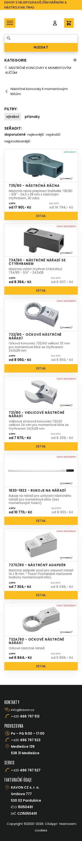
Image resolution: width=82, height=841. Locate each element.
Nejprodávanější (17, 141)
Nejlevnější (35, 134)
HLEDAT (41, 47)
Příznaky (32, 116)
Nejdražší (53, 134)
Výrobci (12, 116)
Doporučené (15, 134)
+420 (25, 716)
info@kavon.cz (22, 710)
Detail (41, 216)
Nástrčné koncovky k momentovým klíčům (38, 70)
